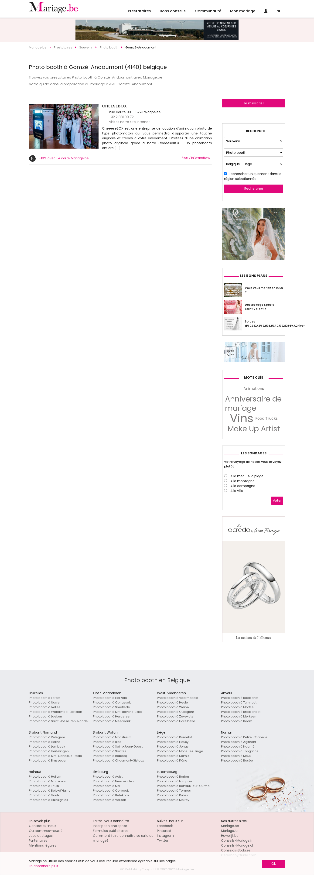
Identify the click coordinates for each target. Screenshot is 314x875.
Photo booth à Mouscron (47, 781)
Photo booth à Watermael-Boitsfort (55, 712)
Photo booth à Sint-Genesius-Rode (55, 756)
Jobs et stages (41, 835)
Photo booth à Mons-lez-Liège (180, 751)
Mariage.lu (229, 830)
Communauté (208, 11)
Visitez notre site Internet (129, 122)
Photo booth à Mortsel (237, 707)
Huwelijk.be (230, 835)
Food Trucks (266, 418)
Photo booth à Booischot (239, 698)
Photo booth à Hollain (45, 776)
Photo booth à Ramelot (174, 737)
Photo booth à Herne (44, 742)
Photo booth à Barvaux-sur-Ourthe (183, 786)
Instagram (165, 835)
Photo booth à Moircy (173, 800)
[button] (33, 126)
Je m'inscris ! (253, 103)
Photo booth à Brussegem (48, 760)
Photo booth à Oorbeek (111, 790)
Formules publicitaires (110, 830)
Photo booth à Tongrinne (240, 751)
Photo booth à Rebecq (110, 756)
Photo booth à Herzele (110, 698)
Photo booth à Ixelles (44, 707)
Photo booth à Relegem (47, 737)
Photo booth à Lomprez (174, 781)
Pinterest (164, 830)
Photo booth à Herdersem (113, 716)
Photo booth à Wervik (173, 707)
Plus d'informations (196, 157)
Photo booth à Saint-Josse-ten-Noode (58, 721)
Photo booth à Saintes (109, 751)
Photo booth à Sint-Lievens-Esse (117, 712)
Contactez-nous (42, 826)
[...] (118, 148)
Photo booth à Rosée (237, 760)
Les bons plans (253, 275)
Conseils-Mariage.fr (237, 840)
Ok (273, 863)
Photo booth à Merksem (239, 716)
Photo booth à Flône (172, 760)
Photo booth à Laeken (45, 716)
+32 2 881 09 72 (121, 117)
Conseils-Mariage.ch (237, 845)
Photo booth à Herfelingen (49, 751)
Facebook (165, 826)
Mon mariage (242, 11)
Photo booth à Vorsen (109, 800)
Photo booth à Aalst (108, 776)
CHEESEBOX (114, 106)
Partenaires (38, 840)
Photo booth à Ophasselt (112, 702)
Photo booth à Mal (106, 786)
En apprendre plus (43, 866)
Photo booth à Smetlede (111, 707)
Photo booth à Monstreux (112, 737)
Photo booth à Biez (107, 742)
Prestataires (139, 11)
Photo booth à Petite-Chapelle (244, 737)
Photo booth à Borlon (173, 776)
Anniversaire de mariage (253, 403)
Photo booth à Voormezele (177, 698)
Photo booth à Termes (174, 790)
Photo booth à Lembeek (47, 746)
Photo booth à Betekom (111, 795)
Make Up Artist (254, 429)
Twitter (162, 840)
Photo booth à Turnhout (238, 702)
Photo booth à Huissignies (48, 800)
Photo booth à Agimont (238, 742)
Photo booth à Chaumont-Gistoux (118, 760)
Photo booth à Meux (236, 756)
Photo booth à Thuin (44, 786)
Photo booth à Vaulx (44, 795)
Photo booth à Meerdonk (112, 721)
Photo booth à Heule (172, 702)
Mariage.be (230, 826)
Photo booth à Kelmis (173, 756)
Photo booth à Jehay (172, 746)
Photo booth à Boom (236, 721)
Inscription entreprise (110, 826)
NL (278, 11)
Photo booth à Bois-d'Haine (50, 790)
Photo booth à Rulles (172, 795)
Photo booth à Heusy (172, 742)
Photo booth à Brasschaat (240, 712)
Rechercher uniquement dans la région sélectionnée (252, 176)
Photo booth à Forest (44, 698)
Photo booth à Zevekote (175, 716)
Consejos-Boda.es (235, 850)
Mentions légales (42, 845)
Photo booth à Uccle (44, 702)
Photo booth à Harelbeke (176, 721)
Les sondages (253, 453)
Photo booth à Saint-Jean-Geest (118, 746)
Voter (277, 500)
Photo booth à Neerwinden (113, 781)
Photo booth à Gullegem (175, 712)
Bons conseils (173, 11)
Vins (241, 418)
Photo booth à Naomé (238, 746)
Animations (253, 388)
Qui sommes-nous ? (45, 830)
